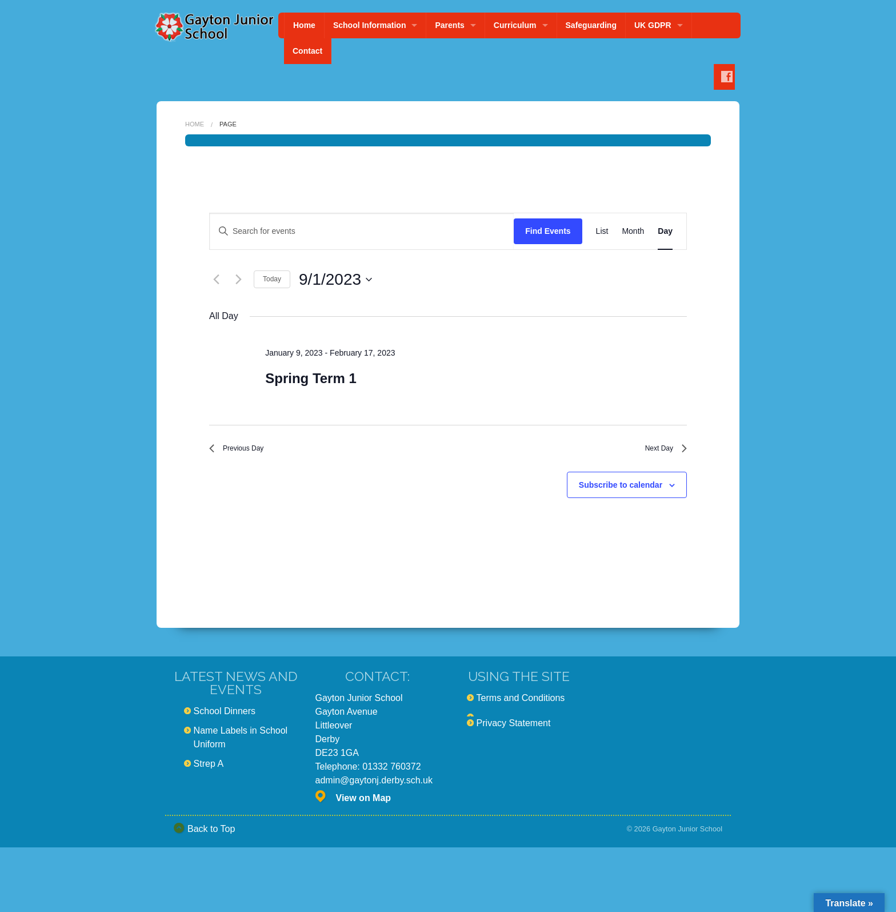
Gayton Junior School (687, 834)
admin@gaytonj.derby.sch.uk (374, 786)
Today (272, 279)
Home (304, 25)
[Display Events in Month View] (633, 231)
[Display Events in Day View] (665, 231)
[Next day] (238, 279)
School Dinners (225, 717)
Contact (307, 50)
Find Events (547, 231)
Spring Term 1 (311, 378)
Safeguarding (591, 25)
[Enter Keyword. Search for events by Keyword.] (362, 231)
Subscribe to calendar (620, 490)
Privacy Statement (514, 729)
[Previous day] (216, 279)
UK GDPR (652, 25)
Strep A (208, 769)
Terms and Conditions (521, 703)
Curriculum (515, 25)
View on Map (363, 804)
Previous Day (243, 451)
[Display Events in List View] (602, 231)
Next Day (661, 451)
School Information (369, 25)
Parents (449, 25)
